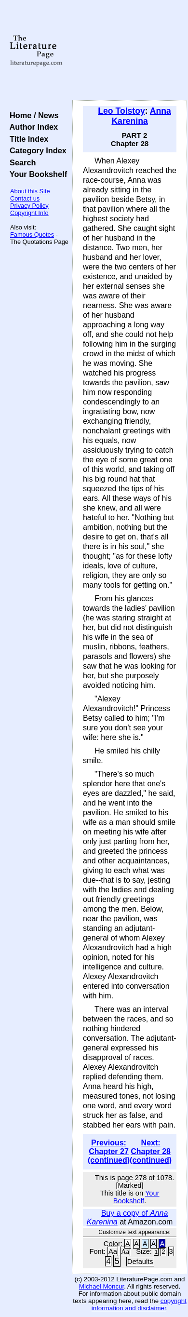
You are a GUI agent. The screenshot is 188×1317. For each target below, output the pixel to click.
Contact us (25, 198)
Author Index (31, 126)
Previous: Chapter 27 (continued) (109, 1151)
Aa (112, 1251)
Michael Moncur (101, 1286)
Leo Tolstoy (121, 111)
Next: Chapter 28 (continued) (151, 1151)
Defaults (140, 1261)
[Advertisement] (130, 50)
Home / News (32, 115)
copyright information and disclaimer (139, 1304)
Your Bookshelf (36, 174)
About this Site (30, 191)
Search (20, 162)
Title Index (26, 138)
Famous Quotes (32, 234)
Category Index (36, 150)
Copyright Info (29, 212)
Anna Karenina (141, 116)
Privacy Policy (29, 205)
